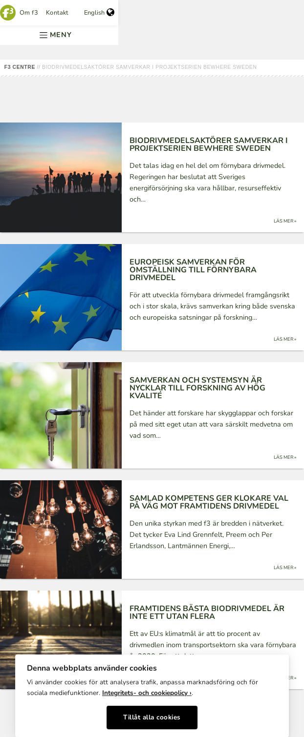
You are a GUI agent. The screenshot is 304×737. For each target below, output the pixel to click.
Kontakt (57, 12)
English (99, 12)
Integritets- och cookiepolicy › (147, 692)
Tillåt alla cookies (152, 717)
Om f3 (29, 12)
